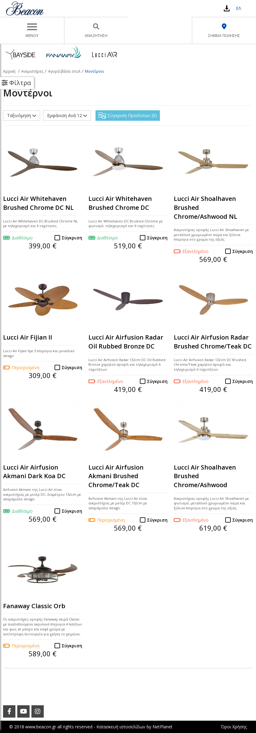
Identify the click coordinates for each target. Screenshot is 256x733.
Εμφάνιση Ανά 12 (67, 115)
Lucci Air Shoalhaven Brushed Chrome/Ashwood (205, 476)
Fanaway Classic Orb (34, 606)
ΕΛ (238, 8)
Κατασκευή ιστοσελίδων (120, 727)
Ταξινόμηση (21, 115)
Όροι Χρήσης (234, 727)
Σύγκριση (72, 238)
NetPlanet (162, 727)
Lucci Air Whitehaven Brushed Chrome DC (120, 203)
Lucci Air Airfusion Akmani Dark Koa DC (34, 471)
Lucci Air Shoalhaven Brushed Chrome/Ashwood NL (205, 207)
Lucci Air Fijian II (27, 337)
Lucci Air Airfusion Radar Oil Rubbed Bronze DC (125, 341)
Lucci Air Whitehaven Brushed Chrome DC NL (38, 203)
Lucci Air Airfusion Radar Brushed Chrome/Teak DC (213, 341)
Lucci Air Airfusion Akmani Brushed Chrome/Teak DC (116, 476)
